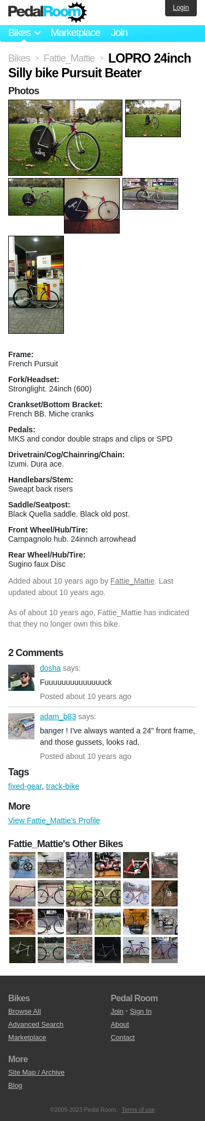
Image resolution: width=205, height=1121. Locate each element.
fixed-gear (25, 786)
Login (181, 7)
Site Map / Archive (36, 1072)
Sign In (141, 1011)
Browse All (24, 1011)
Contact (123, 1037)
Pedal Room (47, 12)
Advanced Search (35, 1024)
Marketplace (74, 32)
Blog (15, 1085)
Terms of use (138, 1109)
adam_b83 (21, 726)
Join (119, 32)
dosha (21, 678)
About (120, 1024)
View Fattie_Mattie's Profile (54, 820)
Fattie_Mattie (132, 581)
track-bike (62, 786)
